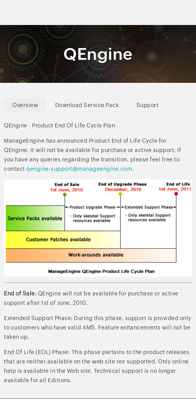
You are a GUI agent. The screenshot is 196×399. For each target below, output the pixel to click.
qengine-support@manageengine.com (79, 169)
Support (148, 105)
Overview (25, 105)
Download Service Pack (87, 105)
